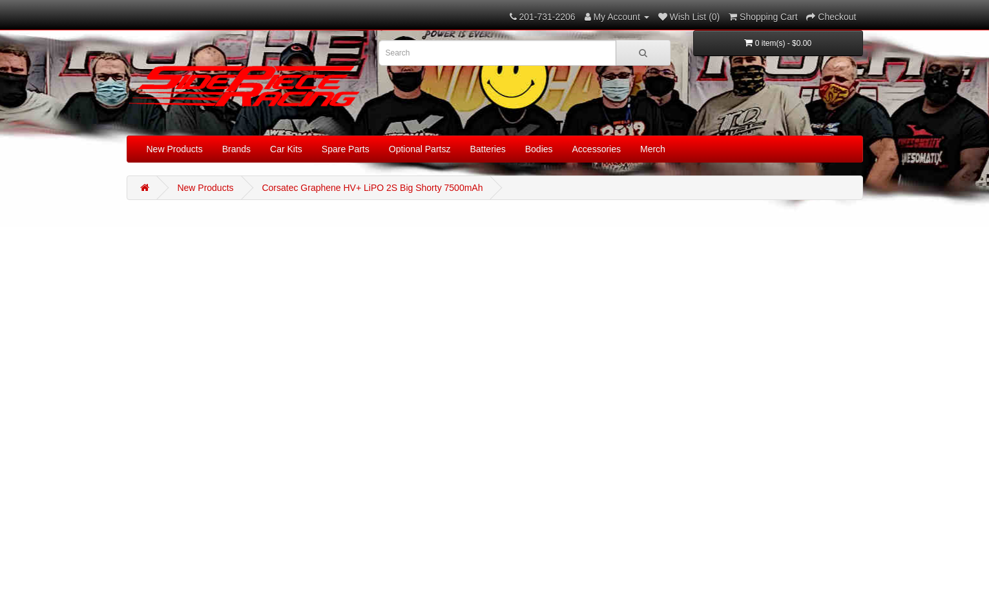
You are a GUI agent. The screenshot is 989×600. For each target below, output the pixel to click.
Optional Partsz (420, 149)
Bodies (539, 149)
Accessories (596, 149)
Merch (652, 149)
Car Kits (286, 149)
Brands (236, 149)
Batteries (487, 149)
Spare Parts (346, 149)
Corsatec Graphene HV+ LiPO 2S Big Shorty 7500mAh (372, 188)
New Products (175, 149)
